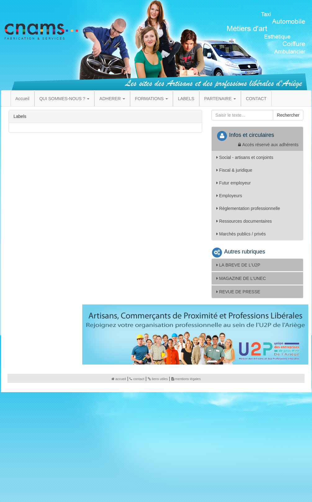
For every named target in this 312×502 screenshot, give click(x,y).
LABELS (186, 98)
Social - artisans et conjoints (244, 157)
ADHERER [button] (112, 98)
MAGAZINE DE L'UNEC (241, 278)
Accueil (22, 98)
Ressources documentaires (244, 221)
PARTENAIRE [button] (220, 98)
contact (136, 379)
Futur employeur (233, 182)
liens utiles (158, 379)
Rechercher (288, 115)
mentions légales (186, 379)
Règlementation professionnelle (248, 208)
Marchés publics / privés (241, 233)
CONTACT (256, 98)
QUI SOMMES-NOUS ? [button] (64, 98)
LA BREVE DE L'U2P (238, 265)
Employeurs (229, 195)
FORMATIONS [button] (151, 98)
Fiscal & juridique (234, 170)
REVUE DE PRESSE (238, 291)
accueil (118, 379)
